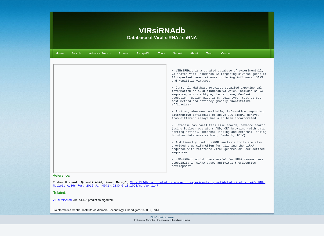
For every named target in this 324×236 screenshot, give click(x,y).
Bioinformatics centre (162, 229)
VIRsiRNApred (62, 211)
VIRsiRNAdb (162, 30)
